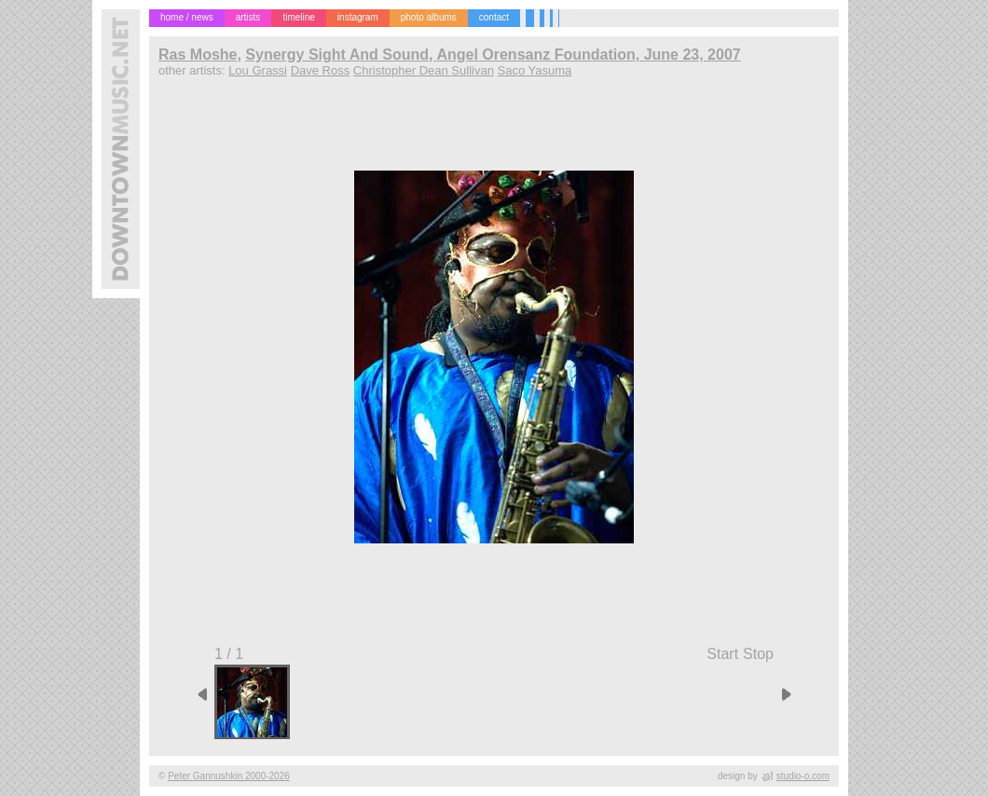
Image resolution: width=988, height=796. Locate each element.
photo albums (429, 17)
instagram (357, 17)
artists (248, 17)
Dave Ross (320, 70)
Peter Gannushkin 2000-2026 (229, 776)
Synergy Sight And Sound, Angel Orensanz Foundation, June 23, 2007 (492, 54)
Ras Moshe (197, 54)
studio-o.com (803, 776)
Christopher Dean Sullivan (423, 70)
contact (494, 17)
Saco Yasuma (535, 70)
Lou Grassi (257, 70)
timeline (298, 17)
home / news (186, 17)
